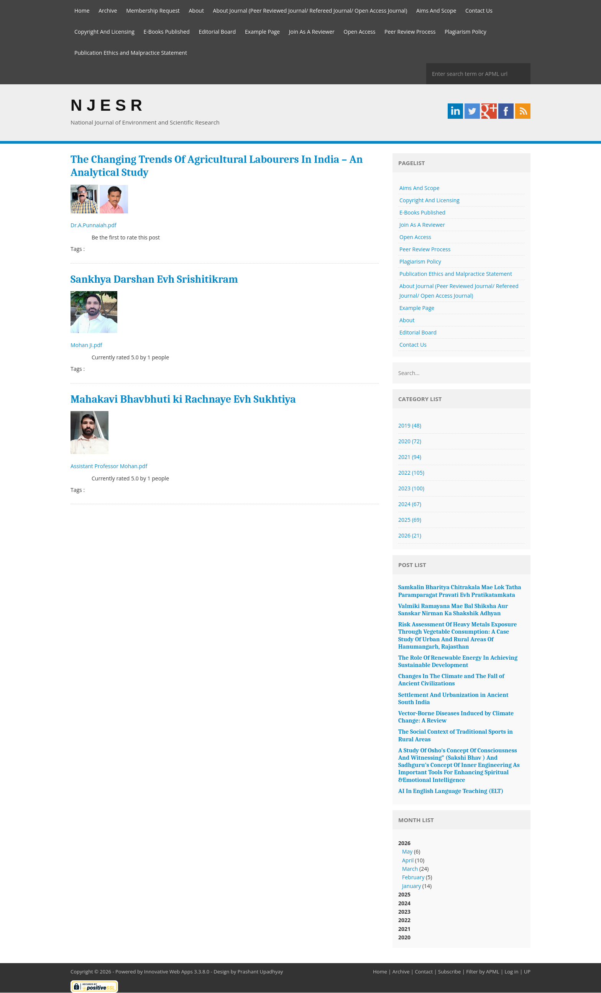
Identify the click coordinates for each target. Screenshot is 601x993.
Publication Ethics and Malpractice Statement (130, 52)
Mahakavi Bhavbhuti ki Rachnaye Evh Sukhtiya (183, 399)
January (411, 886)
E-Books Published (167, 31)
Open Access (359, 31)
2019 (409, 425)
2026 (409, 535)
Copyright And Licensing (104, 31)
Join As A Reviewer (312, 31)
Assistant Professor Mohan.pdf (110, 466)
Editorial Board (217, 31)
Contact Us (479, 10)
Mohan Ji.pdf (87, 345)
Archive (108, 10)
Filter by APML (482, 971)
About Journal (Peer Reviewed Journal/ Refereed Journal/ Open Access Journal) (310, 10)
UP (527, 971)
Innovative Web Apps (168, 971)
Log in (511, 971)
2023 (411, 488)
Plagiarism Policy (465, 31)
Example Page (262, 31)
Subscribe (449, 971)
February (413, 877)
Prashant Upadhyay (260, 971)
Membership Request (153, 10)
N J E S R (106, 105)
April (408, 860)
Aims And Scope (436, 10)
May (407, 851)
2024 (409, 504)
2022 (411, 473)
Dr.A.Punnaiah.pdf (94, 225)
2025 (409, 520)
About (196, 10)
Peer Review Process (409, 31)
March (410, 869)
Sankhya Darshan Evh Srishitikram (154, 280)
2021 (409, 457)
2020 (409, 441)
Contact (424, 971)
